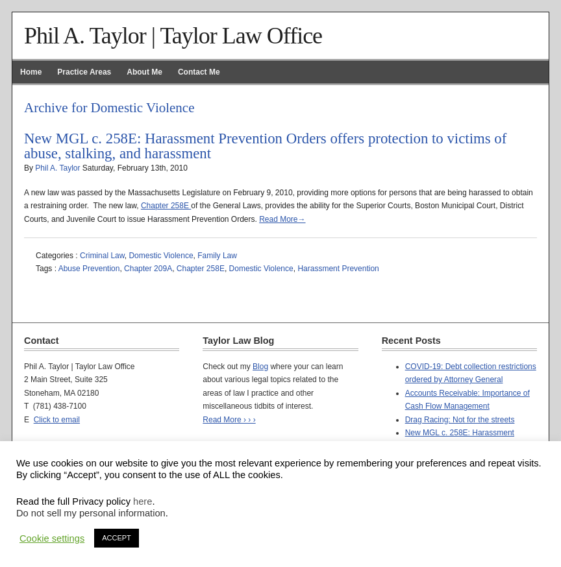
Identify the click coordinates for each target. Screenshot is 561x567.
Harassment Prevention (338, 268)
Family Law (217, 255)
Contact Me (199, 72)
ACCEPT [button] (116, 538)
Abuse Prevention (89, 268)
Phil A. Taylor (57, 168)
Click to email (57, 419)
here (142, 501)
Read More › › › (229, 419)
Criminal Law (102, 255)
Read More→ (282, 219)
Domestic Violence (161, 255)
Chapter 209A (148, 268)
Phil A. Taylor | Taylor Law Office (173, 36)
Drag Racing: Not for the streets (460, 419)
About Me (144, 72)
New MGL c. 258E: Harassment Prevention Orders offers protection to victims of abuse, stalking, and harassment (265, 146)
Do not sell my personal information (91, 513)
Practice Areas (84, 72)
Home (31, 72)
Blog (260, 366)
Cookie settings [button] (51, 538)
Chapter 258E (166, 205)
